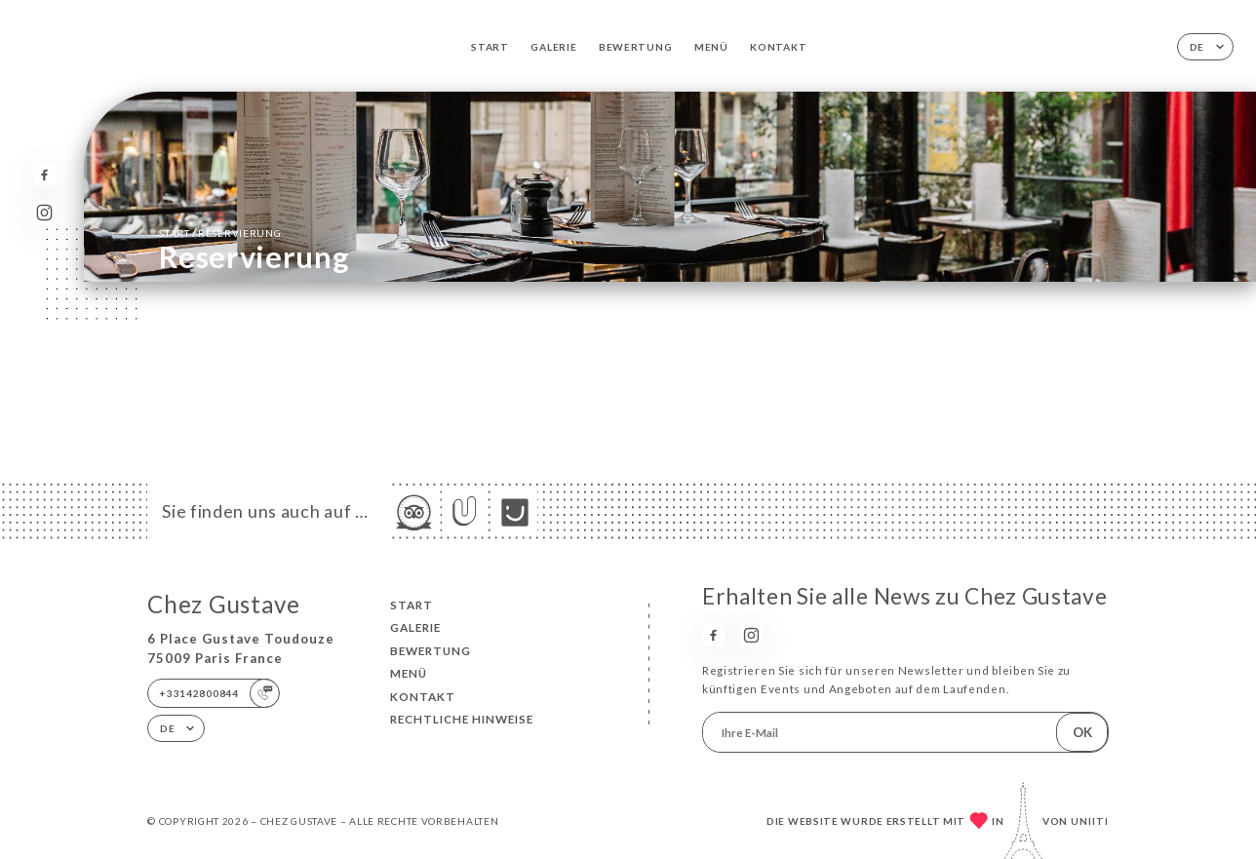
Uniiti (1090, 821)
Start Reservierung (220, 232)
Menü (711, 47)
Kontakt (778, 47)
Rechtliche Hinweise (461, 718)
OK (1082, 732)
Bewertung (635, 47)
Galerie (553, 47)
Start (490, 47)
